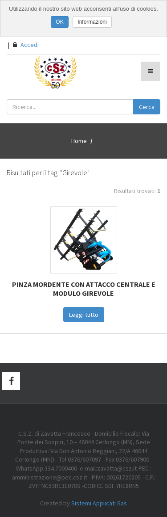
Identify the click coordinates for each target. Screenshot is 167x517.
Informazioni (91, 22)
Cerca (147, 107)
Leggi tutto (83, 315)
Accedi (26, 45)
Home (79, 141)
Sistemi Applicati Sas (99, 503)
